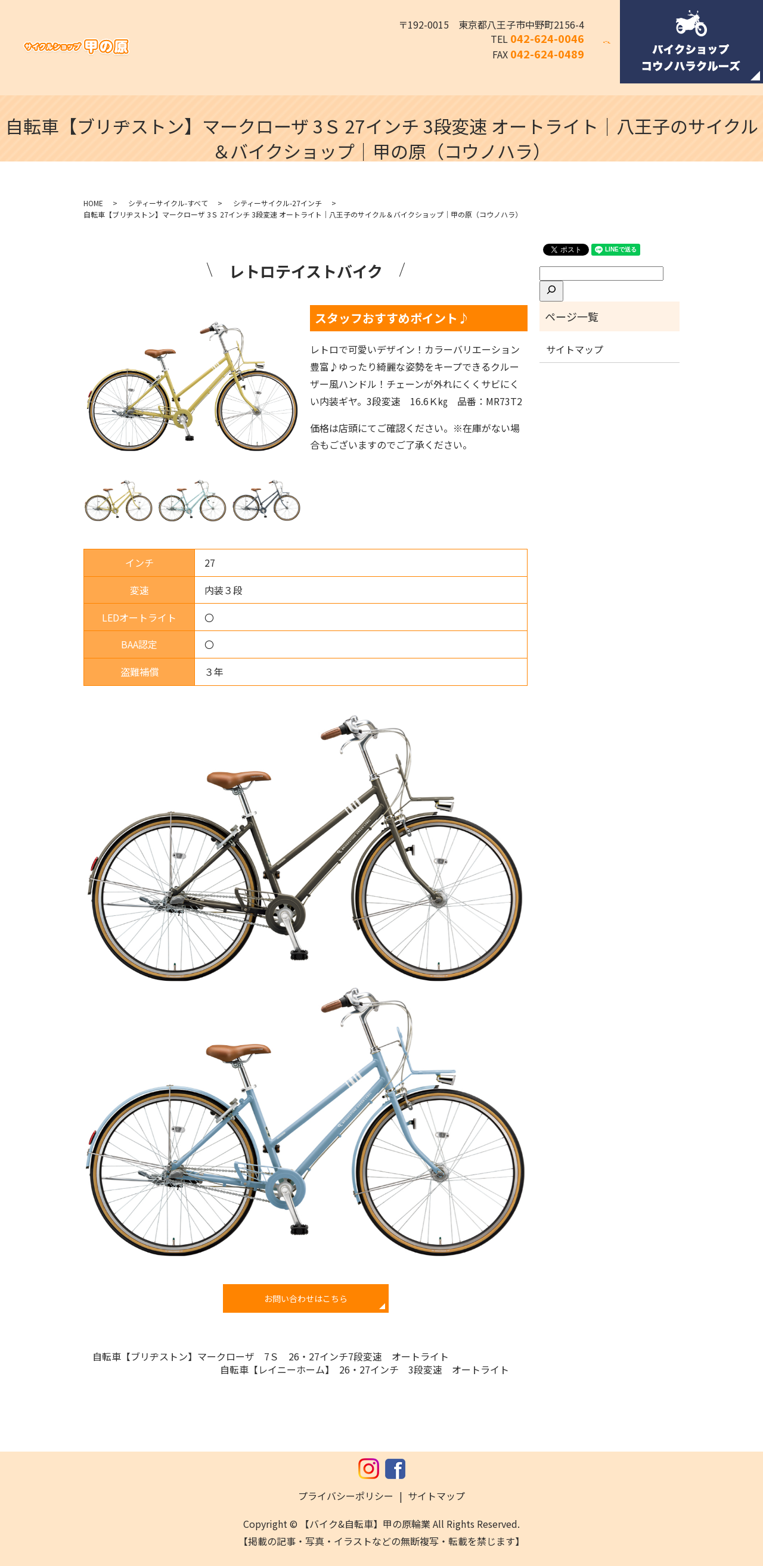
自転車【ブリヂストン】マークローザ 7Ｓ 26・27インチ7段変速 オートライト (270, 1356)
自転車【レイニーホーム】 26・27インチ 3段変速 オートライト (369, 1369)
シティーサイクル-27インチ (277, 203)
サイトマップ (574, 349)
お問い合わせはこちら (306, 1298)
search (614, 49)
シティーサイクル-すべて (168, 203)
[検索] (551, 291)
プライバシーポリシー (345, 1496)
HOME (93, 203)
